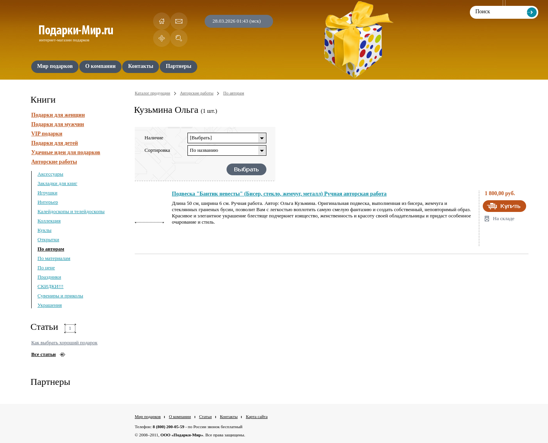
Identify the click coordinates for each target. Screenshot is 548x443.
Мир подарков (148, 416)
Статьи (205, 416)
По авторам (50, 249)
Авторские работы (54, 162)
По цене (46, 267)
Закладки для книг (57, 183)
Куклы (44, 230)
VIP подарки (46, 134)
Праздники (49, 277)
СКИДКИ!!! (50, 286)
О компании (180, 416)
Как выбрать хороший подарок (64, 342)
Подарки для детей (54, 143)
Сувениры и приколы (60, 296)
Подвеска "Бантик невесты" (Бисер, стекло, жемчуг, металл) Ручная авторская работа (279, 194)
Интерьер (47, 202)
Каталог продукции (152, 93)
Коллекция (49, 221)
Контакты (228, 416)
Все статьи (43, 354)
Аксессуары (50, 174)
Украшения (49, 305)
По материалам (53, 258)
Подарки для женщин (58, 115)
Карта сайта (257, 416)
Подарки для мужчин (57, 124)
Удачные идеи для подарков (65, 152)
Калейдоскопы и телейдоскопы (71, 211)
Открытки (48, 239)
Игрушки (47, 193)
